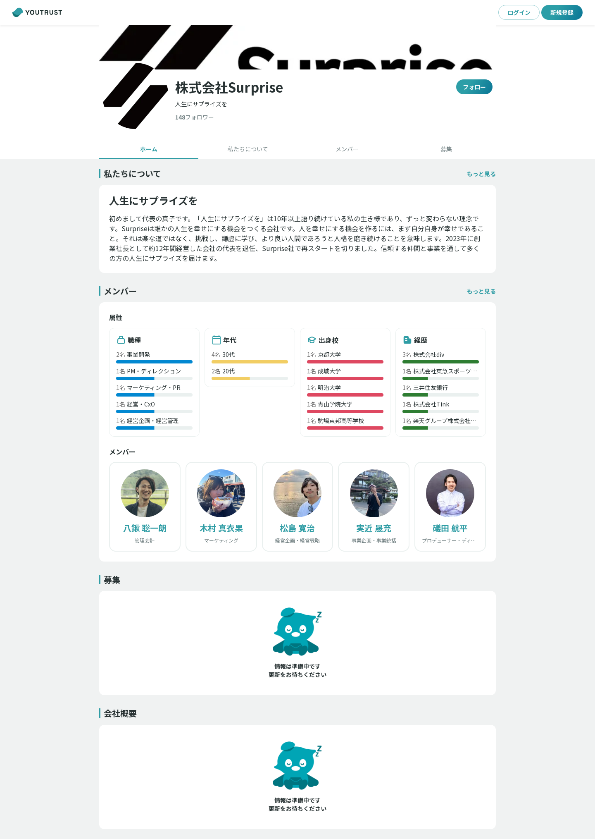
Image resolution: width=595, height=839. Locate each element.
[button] (481, 174)
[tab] (148, 149)
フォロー (474, 86)
